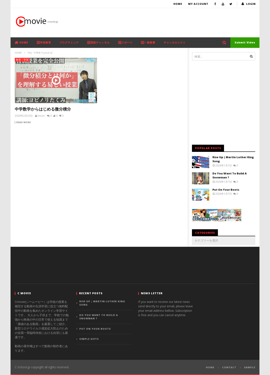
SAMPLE (249, 367)
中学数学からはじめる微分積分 (43, 109)
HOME (21, 43)
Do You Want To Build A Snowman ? (98, 316)
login (251, 4)
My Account (198, 4)
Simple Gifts (89, 338)
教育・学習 (22, 59)
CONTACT (229, 367)
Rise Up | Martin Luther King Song (102, 303)
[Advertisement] (178, 21)
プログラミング (69, 42)
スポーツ (125, 43)
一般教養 (148, 43)
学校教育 (44, 43)
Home (177, 4)
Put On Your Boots (225, 190)
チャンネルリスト (175, 42)
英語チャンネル (98, 43)
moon (41, 115)
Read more (23, 122)
